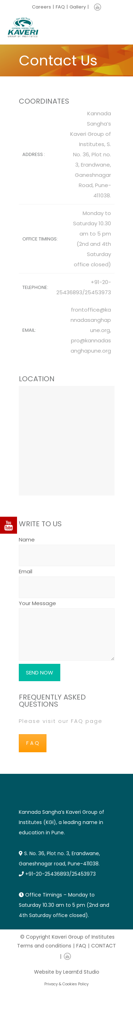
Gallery (78, 7)
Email (67, 579)
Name (67, 547)
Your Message (67, 630)
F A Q (32, 743)
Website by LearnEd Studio (66, 971)
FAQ (60, 7)
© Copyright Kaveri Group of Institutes (67, 936)
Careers (41, 7)
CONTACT (103, 945)
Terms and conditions (44, 945)
